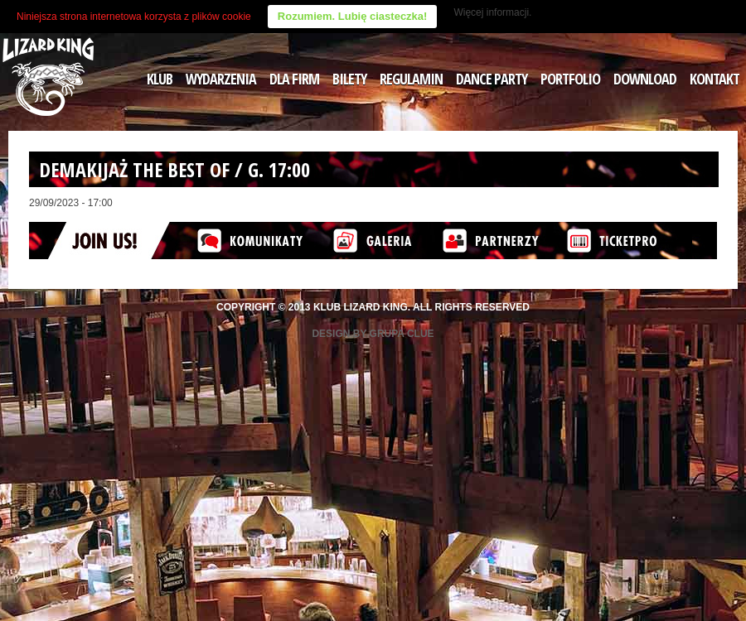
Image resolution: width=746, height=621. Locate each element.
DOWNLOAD (644, 79)
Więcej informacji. (492, 12)
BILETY (349, 79)
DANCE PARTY (491, 79)
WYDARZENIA (221, 79)
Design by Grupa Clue (373, 333)
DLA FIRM (294, 79)
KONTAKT (714, 79)
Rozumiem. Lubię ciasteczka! (353, 16)
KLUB (159, 79)
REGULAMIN (411, 79)
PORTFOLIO (570, 79)
